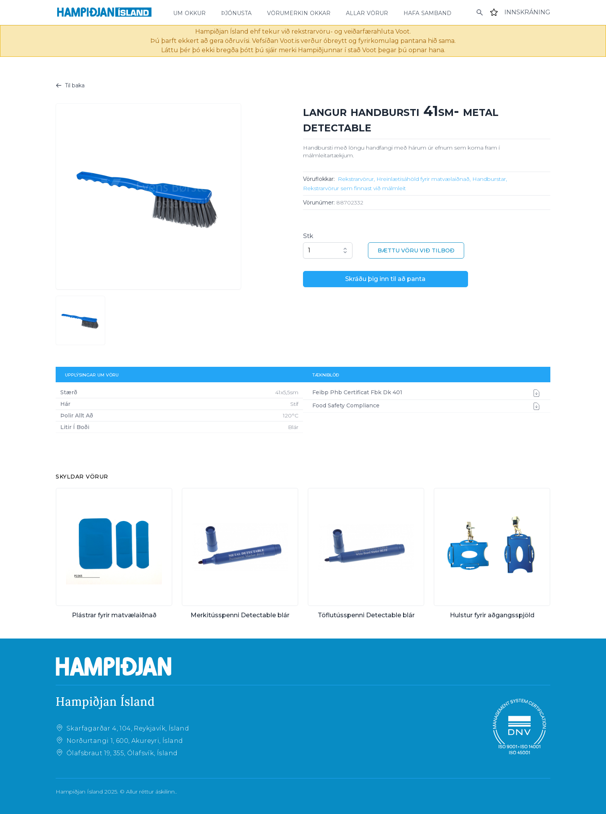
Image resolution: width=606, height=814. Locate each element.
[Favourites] (494, 12)
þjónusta (236, 12)
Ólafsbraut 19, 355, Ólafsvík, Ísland (121, 753)
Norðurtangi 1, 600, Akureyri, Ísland (124, 740)
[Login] (527, 12)
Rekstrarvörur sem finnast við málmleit (354, 188)
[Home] (104, 12)
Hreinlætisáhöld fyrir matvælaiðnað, (423, 178)
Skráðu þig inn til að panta (385, 279)
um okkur (189, 12)
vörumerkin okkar (298, 12)
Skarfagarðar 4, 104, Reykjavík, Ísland (127, 728)
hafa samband (427, 12)
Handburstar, (489, 178)
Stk (308, 236)
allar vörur (367, 12)
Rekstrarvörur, (356, 178)
